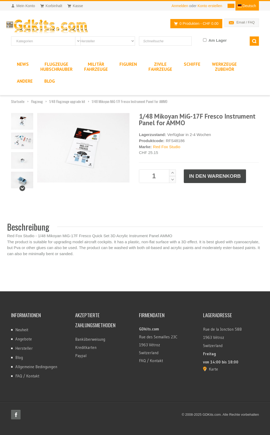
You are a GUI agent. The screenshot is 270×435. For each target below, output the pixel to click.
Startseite (18, 101)
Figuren (128, 64)
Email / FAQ (246, 22)
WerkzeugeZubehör (224, 66)
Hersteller (24, 348)
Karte (213, 369)
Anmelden (179, 6)
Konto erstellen (209, 6)
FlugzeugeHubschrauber (56, 66)
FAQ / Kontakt (27, 375)
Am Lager (218, 40)
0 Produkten (195, 23)
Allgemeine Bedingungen (36, 366)
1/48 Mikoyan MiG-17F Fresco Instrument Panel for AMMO (129, 101)
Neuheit (21, 329)
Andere (25, 81)
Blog (19, 357)
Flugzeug (37, 101)
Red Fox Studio (166, 146)
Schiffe (192, 64)
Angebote (23, 339)
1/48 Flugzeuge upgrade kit (67, 101)
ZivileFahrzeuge (160, 66)
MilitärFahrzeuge (96, 66)
